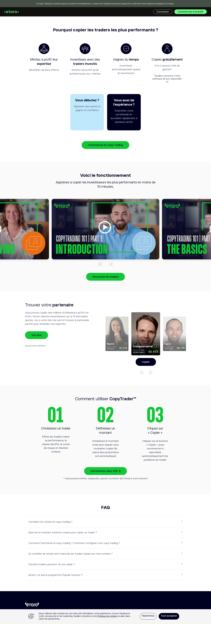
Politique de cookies (107, 616)
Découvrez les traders (105, 276)
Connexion (163, 11)
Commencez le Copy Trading (105, 145)
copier (146, 361)
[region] (105, 616)
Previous (100, 264)
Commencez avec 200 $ (105, 471)
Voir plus (36, 335)
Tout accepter (169, 615)
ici (167, 81)
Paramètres (148, 615)
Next (111, 264)
